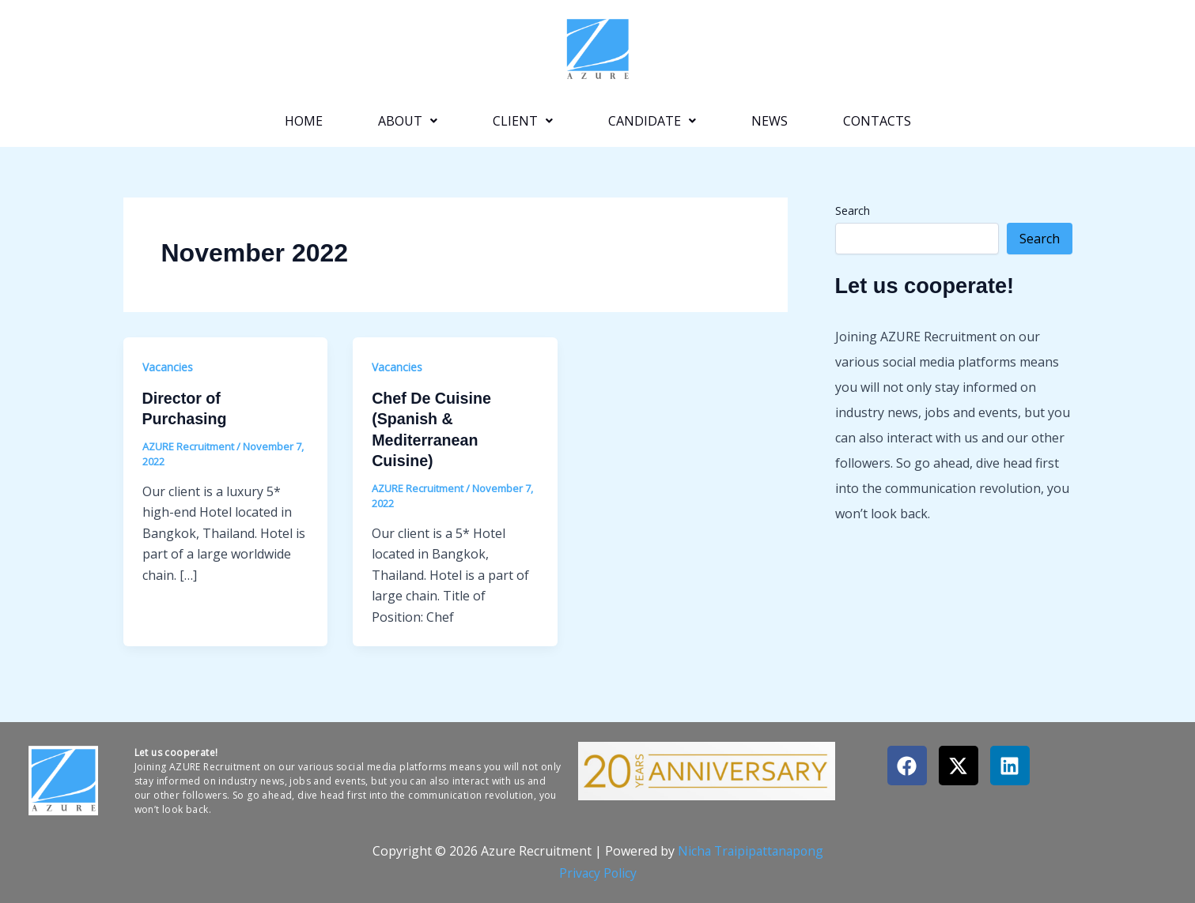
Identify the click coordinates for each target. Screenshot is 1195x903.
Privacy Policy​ (597, 871)
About (407, 121)
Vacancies (167, 366)
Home (304, 121)
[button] (407, 121)
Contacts (877, 121)
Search (852, 210)
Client (523, 121)
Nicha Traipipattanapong (750, 849)
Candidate (652, 121)
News (769, 121)
